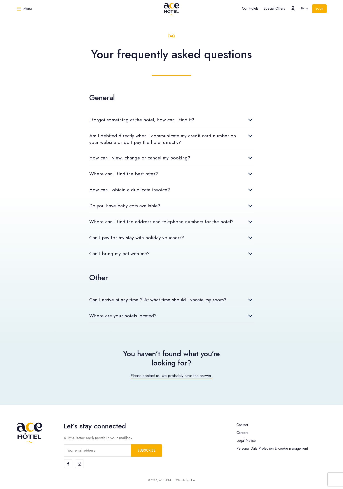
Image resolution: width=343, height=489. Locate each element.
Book (319, 9)
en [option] (302, 8)
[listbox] (304, 8)
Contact (242, 424)
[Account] (293, 8)
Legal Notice (246, 440)
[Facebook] (68, 463)
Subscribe (147, 450)
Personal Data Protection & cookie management (272, 448)
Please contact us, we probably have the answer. (171, 376)
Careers (242, 432)
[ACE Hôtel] (171, 9)
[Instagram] (79, 463)
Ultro (192, 480)
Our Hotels (250, 8)
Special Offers (274, 8)
